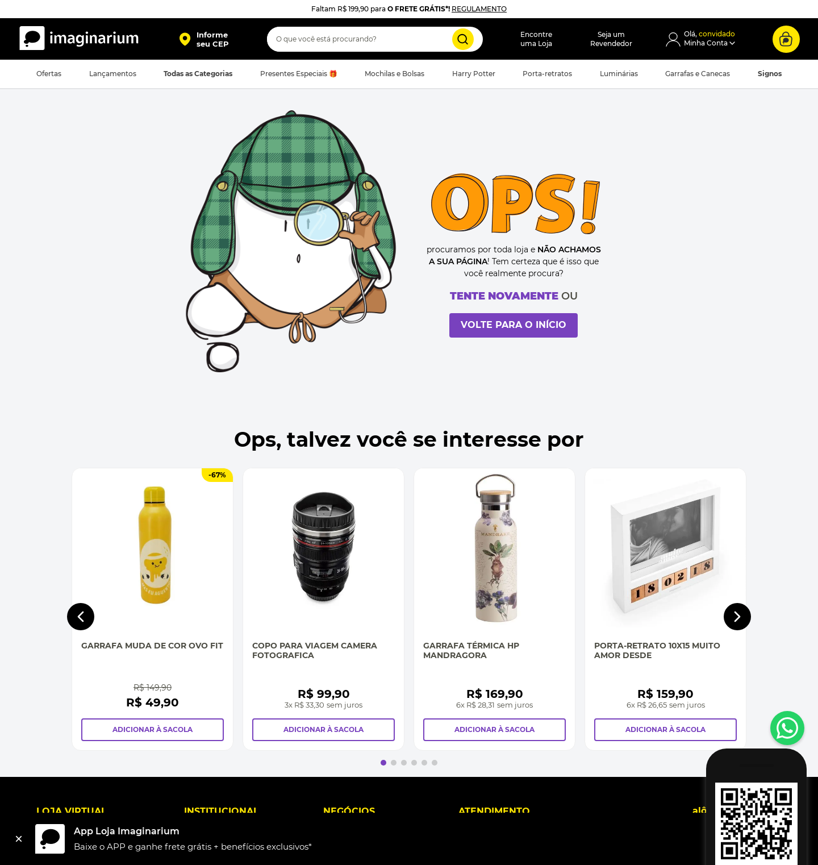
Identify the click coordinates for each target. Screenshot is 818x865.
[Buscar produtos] (463, 39)
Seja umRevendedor (611, 39)
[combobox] (375, 39)
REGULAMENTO (479, 9)
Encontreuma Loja (536, 39)
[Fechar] (18, 838)
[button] (203, 39)
